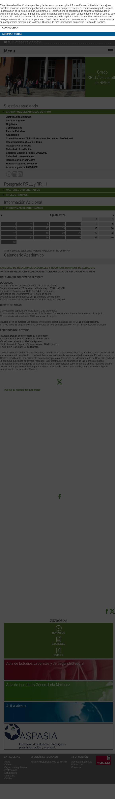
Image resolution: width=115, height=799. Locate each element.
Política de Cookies (95, 22)
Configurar (10, 27)
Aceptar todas (12, 34)
